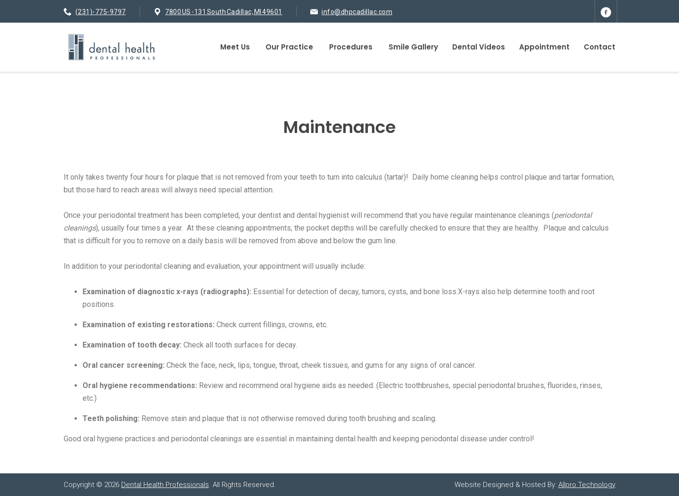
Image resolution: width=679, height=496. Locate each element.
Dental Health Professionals (165, 484)
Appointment (544, 47)
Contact (599, 47)
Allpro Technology (586, 484)
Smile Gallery (413, 47)
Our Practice (289, 47)
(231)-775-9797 (100, 12)
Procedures (351, 47)
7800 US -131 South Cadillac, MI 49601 (223, 12)
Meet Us (235, 47)
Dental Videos (478, 47)
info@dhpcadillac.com (357, 12)
